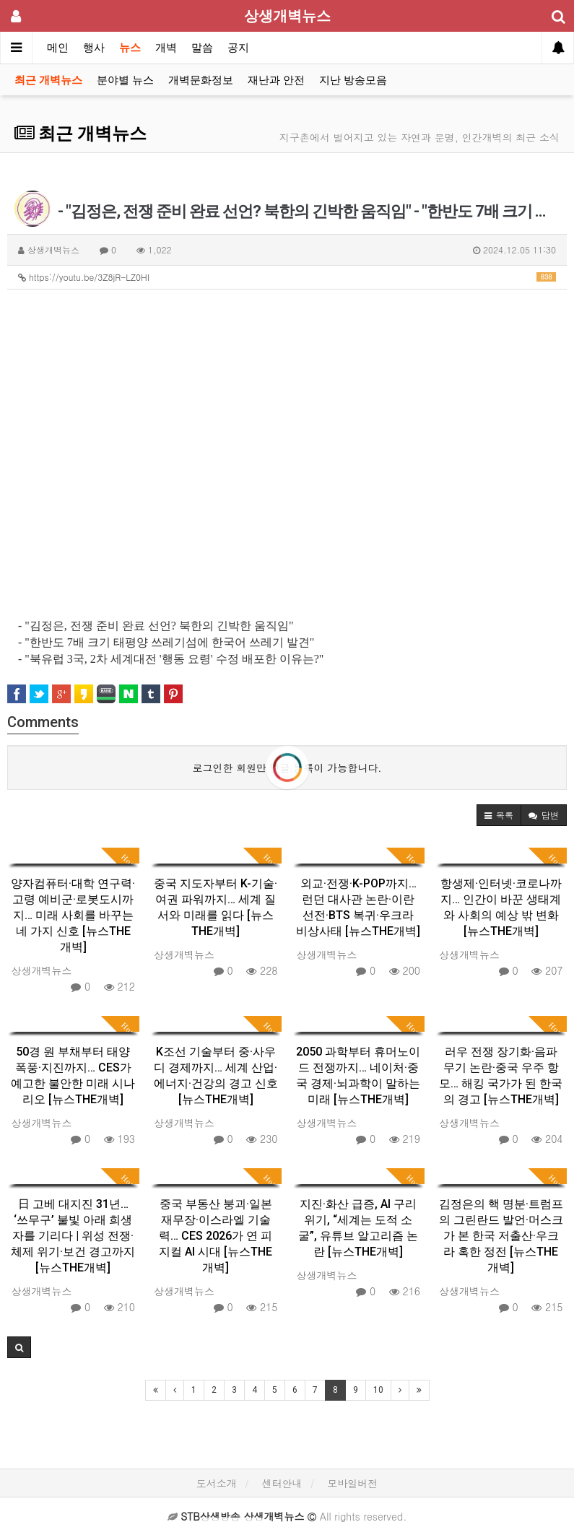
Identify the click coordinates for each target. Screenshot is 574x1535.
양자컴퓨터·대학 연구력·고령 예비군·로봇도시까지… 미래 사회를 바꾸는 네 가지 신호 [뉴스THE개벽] (73, 915)
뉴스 (130, 47)
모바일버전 (352, 1483)
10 (378, 1390)
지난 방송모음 (353, 80)
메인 (58, 47)
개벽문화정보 (200, 80)
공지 (238, 47)
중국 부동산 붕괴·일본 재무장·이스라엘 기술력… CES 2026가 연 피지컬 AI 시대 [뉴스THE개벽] (215, 1235)
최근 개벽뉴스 (48, 80)
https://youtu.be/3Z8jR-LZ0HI (287, 277)
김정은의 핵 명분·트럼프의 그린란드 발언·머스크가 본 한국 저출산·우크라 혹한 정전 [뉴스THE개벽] (501, 1235)
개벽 (166, 47)
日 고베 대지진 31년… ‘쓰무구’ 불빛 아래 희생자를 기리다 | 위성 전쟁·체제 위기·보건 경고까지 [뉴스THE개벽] (73, 1235)
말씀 (202, 47)
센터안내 (282, 1483)
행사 (94, 47)
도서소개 (216, 1483)
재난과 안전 (276, 80)
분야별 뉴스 (125, 80)
